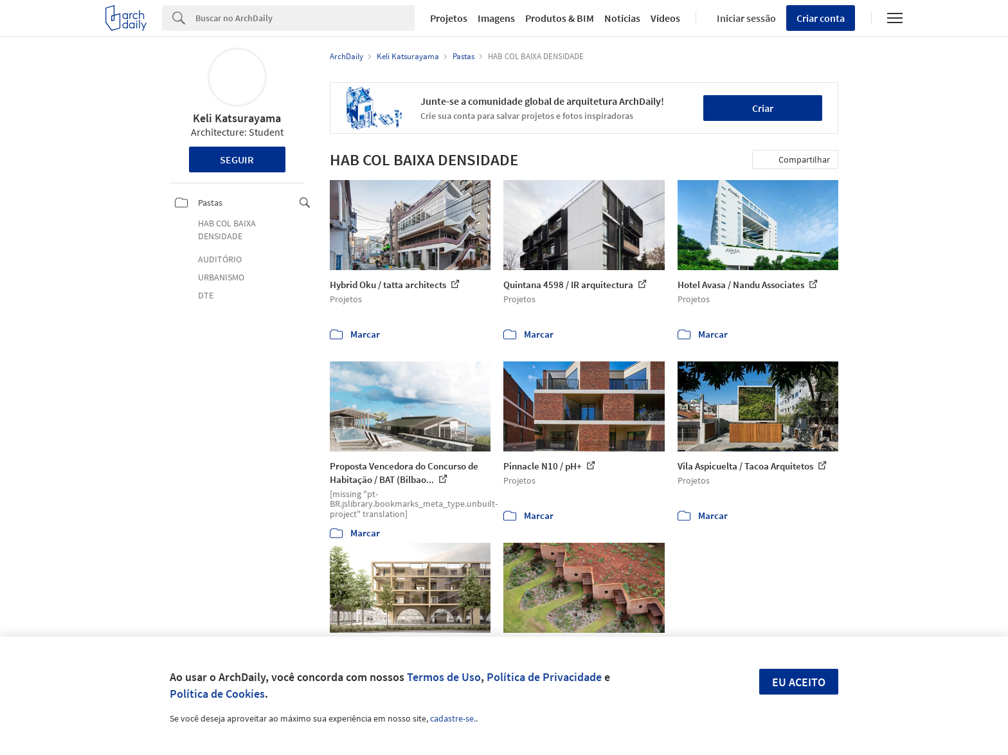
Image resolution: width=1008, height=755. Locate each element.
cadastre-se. (453, 718)
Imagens (496, 18)
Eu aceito (798, 682)
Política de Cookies (217, 693)
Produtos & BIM (559, 18)
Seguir (237, 159)
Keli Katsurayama (237, 118)
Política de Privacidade (544, 676)
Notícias (622, 18)
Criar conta (821, 18)
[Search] (305, 18)
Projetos (448, 18)
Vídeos (665, 18)
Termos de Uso (444, 676)
